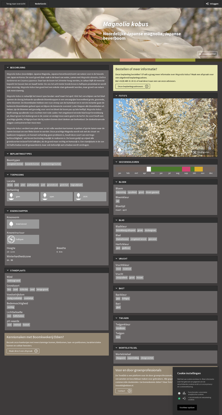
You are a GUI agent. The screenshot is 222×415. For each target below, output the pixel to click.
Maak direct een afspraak (21, 351)
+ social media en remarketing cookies (197, 398)
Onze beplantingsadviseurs (130, 86)
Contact (121, 390)
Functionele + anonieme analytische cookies (195, 393)
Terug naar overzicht (15, 3)
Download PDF (209, 54)
